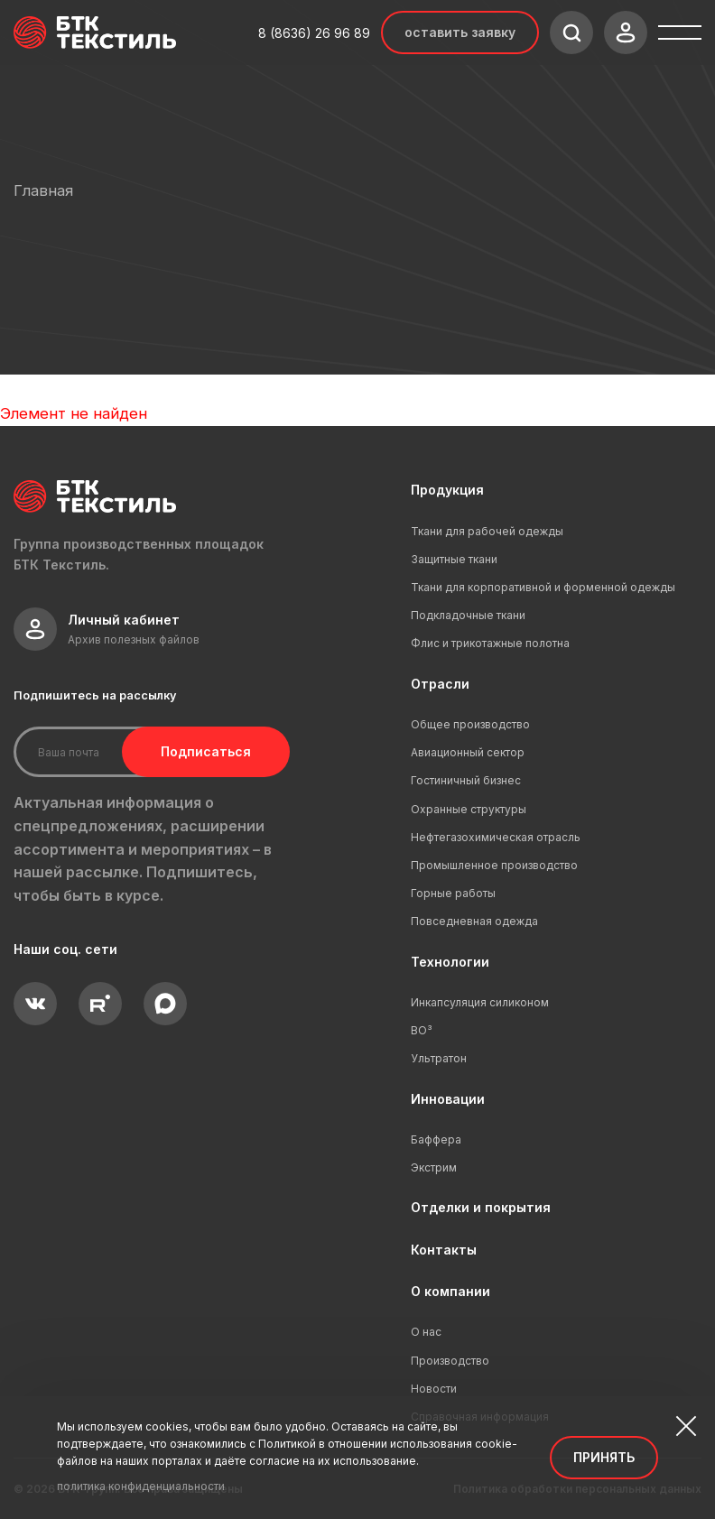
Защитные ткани (454, 559)
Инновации (448, 1099)
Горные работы (453, 893)
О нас (426, 1331)
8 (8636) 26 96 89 (314, 33)
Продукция (447, 489)
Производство (450, 1360)
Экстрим (434, 1167)
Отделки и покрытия (481, 1207)
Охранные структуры (468, 809)
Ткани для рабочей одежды (487, 531)
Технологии (450, 961)
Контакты (444, 1249)
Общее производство (470, 724)
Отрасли (440, 683)
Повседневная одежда (474, 921)
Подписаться (206, 751)
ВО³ (421, 1030)
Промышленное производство (494, 865)
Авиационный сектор (468, 752)
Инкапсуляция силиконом (480, 1002)
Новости (434, 1388)
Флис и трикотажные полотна (490, 643)
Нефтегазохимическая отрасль (495, 837)
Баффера (436, 1139)
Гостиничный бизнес (466, 780)
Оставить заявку (459, 32)
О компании (450, 1291)
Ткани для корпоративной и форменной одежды (543, 587)
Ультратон (439, 1058)
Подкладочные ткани (468, 615)
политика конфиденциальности (141, 1486)
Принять (604, 1457)
